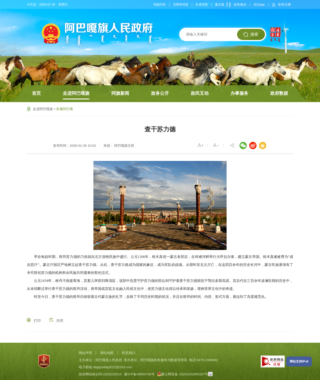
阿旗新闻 (120, 93)
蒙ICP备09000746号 (139, 374)
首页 (36, 93)
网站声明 (85, 353)
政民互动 (200, 93)
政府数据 (279, 93)
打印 (34, 321)
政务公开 (160, 93)
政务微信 (240, 4)
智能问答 (159, 4)
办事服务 (239, 93)
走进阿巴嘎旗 (76, 93)
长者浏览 (202, 4)
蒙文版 (219, 4)
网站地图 (107, 353)
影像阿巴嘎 (64, 109)
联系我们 (128, 353)
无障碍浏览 (180, 4)
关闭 (56, 321)
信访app (259, 4)
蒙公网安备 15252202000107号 (182, 374)
